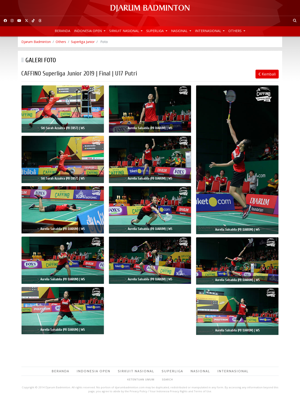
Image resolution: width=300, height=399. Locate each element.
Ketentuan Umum (140, 379)
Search (167, 379)
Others (235, 31)
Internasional (208, 31)
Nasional (179, 31)
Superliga (155, 31)
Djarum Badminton (36, 41)
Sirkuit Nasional (124, 31)
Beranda (62, 31)
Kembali (267, 74)
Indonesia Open (88, 31)
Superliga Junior (83, 41)
